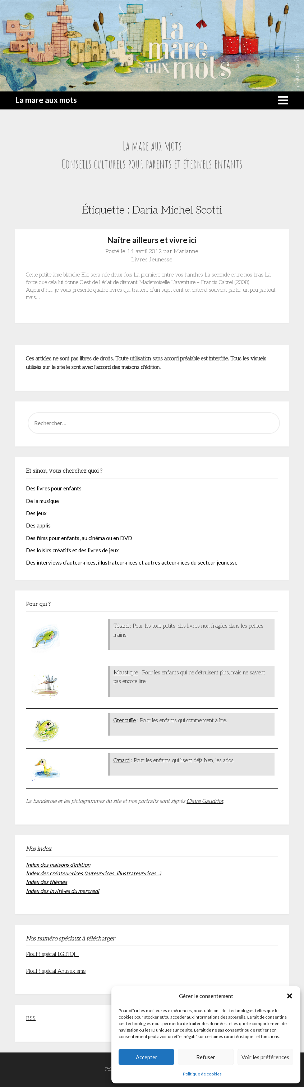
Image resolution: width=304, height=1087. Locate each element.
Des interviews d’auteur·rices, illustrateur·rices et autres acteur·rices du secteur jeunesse (132, 562)
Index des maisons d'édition (58, 864)
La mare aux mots (46, 100)
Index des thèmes (46, 882)
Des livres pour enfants (54, 488)
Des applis (38, 525)
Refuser (205, 1057)
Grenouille (125, 720)
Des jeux (36, 513)
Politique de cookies (202, 1074)
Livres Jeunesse (151, 259)
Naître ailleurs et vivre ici (152, 240)
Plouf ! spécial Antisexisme (56, 971)
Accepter (146, 1057)
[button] (289, 996)
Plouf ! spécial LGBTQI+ (52, 954)
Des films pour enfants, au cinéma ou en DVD (79, 538)
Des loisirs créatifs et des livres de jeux (72, 550)
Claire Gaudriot (204, 801)
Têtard (121, 626)
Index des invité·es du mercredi (62, 891)
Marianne (186, 251)
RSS (31, 1018)
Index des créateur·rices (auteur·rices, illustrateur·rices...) (93, 873)
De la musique (42, 501)
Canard (122, 760)
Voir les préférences (265, 1057)
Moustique (126, 672)
